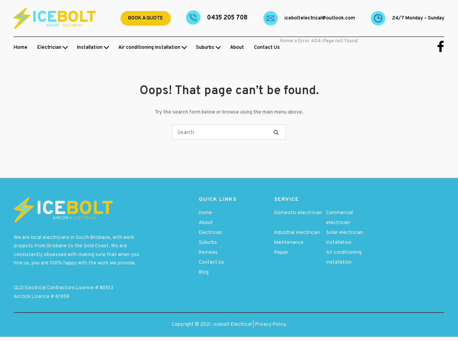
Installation (90, 48)
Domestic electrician (298, 213)
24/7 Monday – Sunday (418, 18)
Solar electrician (344, 233)
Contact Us (267, 48)
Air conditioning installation (149, 48)
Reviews (208, 253)
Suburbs (205, 48)
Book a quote (145, 18)
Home (20, 48)
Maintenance (289, 243)
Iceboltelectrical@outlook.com (319, 18)
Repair (281, 253)
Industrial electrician (297, 233)
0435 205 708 (227, 18)
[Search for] (229, 132)
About (237, 48)
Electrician (49, 48)
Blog (204, 272)
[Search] (276, 132)
